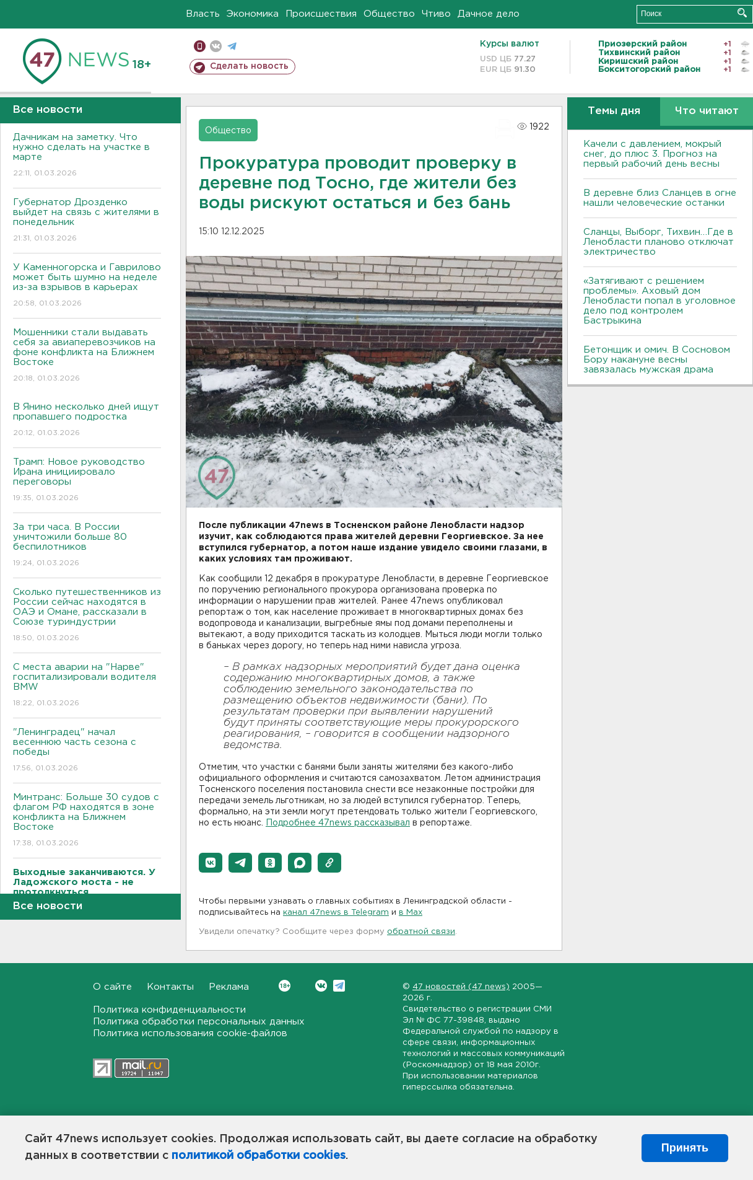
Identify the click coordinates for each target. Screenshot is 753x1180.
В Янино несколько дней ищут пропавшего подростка (87, 420)
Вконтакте (284, 986)
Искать (742, 12)
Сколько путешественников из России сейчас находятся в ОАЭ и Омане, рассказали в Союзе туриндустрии (87, 615)
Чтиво (436, 14)
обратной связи (421, 931)
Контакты (170, 987)
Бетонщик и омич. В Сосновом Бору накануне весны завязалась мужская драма (656, 360)
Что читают (707, 111)
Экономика (253, 14)
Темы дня (614, 111)
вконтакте (216, 46)
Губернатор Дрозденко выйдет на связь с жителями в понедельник (87, 221)
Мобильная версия (200, 46)
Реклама (229, 987)
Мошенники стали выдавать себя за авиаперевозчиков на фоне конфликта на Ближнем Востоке (87, 356)
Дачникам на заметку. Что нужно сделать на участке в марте (87, 155)
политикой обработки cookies (259, 1156)
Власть (203, 14)
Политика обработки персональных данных (199, 1022)
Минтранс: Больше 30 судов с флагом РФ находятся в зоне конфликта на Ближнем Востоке (87, 820)
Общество (389, 14)
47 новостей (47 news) (461, 987)
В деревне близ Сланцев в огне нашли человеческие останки (659, 198)
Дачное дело (489, 14)
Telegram (339, 986)
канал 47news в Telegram (336, 912)
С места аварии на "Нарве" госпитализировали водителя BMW (87, 685)
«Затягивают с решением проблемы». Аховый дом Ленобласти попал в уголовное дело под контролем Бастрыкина (659, 301)
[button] (210, 863)
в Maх (410, 912)
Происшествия (321, 14)
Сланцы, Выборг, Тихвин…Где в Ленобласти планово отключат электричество (658, 242)
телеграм (232, 46)
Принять (684, 1148)
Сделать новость (249, 66)
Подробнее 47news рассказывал (338, 823)
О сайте (112, 987)
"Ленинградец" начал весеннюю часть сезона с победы (87, 750)
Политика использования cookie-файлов (190, 1033)
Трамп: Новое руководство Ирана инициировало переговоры (87, 480)
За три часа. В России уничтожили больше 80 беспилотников (87, 545)
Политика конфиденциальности (169, 1010)
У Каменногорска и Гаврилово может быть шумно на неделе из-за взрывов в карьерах (87, 286)
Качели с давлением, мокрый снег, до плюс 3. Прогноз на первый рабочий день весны (652, 154)
